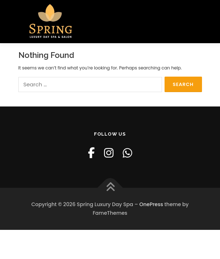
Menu (195, 17)
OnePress (151, 204)
